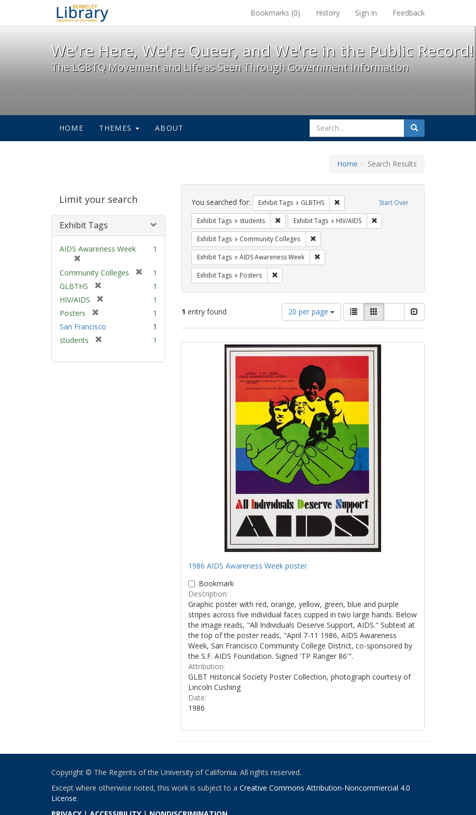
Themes (119, 128)
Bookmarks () (275, 13)
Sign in (366, 13)
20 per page (311, 311)
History (328, 13)
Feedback (409, 13)
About (169, 128)
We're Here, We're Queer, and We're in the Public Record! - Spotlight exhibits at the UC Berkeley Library (82, 13)
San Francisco (83, 326)
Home (71, 128)
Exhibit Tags (84, 225)
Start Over (394, 202)
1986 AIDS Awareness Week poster (247, 566)
